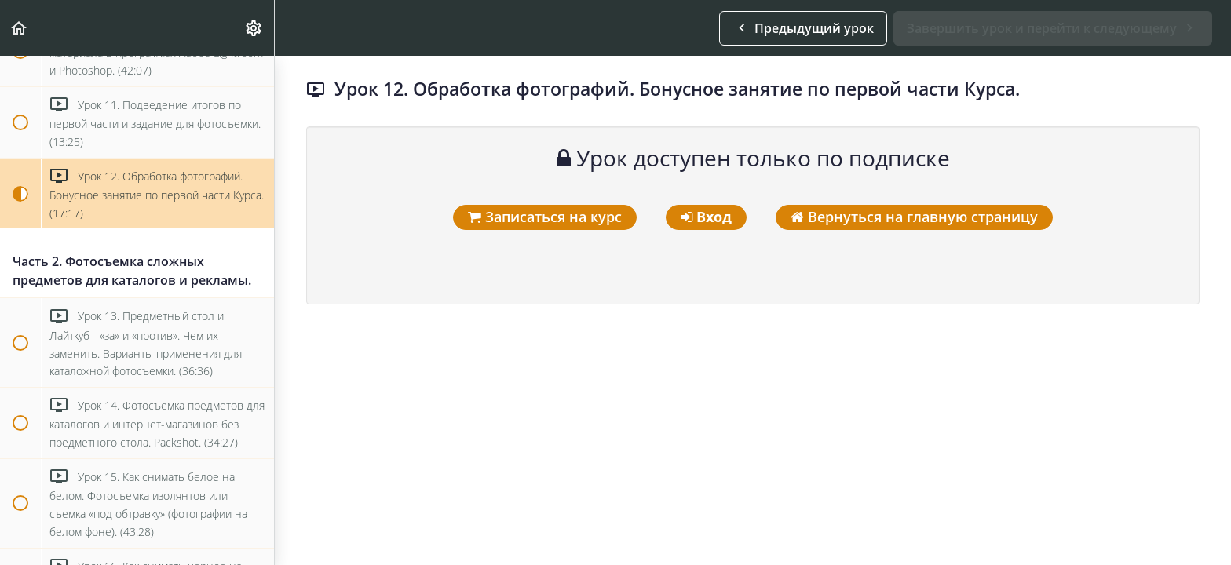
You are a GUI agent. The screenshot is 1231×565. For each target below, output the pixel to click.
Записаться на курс (545, 216)
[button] (19, 28)
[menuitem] (254, 28)
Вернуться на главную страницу (914, 216)
